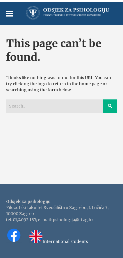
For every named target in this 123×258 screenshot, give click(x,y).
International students (65, 241)
